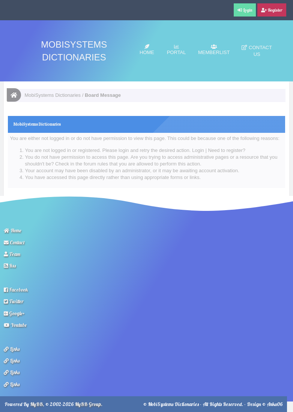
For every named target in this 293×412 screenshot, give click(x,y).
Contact (14, 242)
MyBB (36, 404)
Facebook (16, 290)
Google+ (14, 313)
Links (12, 349)
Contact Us (257, 51)
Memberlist (214, 49)
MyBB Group (88, 404)
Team (12, 254)
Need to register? (226, 150)
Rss (10, 266)
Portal (176, 49)
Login (198, 150)
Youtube (15, 325)
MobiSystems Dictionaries (53, 95)
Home (147, 49)
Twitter (14, 301)
